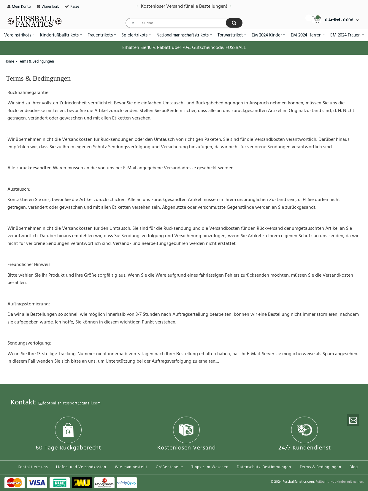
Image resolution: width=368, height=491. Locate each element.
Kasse (74, 6)
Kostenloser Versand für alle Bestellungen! (184, 6)
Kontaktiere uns (33, 467)
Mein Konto (21, 6)
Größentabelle (169, 467)
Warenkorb (50, 6)
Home (9, 61)
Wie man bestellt (131, 467)
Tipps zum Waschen (210, 467)
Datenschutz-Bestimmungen (264, 467)
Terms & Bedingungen (36, 61)
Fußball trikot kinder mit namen (339, 481)
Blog (354, 467)
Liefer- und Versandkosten (81, 467)
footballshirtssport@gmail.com (70, 403)
